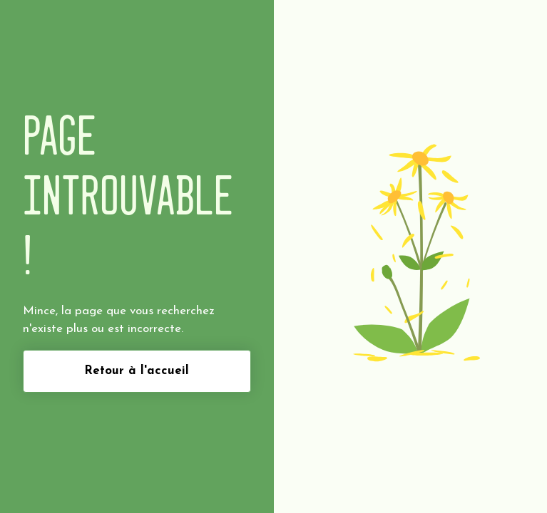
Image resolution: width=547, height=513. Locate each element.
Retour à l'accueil (136, 371)
